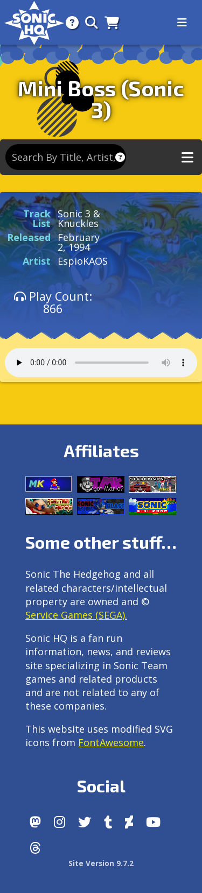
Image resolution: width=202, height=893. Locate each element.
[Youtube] (153, 822)
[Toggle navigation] (182, 23)
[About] (69, 22)
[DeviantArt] (129, 822)
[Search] (88, 22)
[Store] (108, 22)
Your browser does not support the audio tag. (101, 362)
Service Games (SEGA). (76, 614)
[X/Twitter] (84, 822)
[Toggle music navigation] (187, 157)
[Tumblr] (108, 822)
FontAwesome (111, 742)
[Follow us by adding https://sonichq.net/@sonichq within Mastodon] (35, 822)
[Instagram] (59, 822)
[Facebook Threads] (35, 847)
